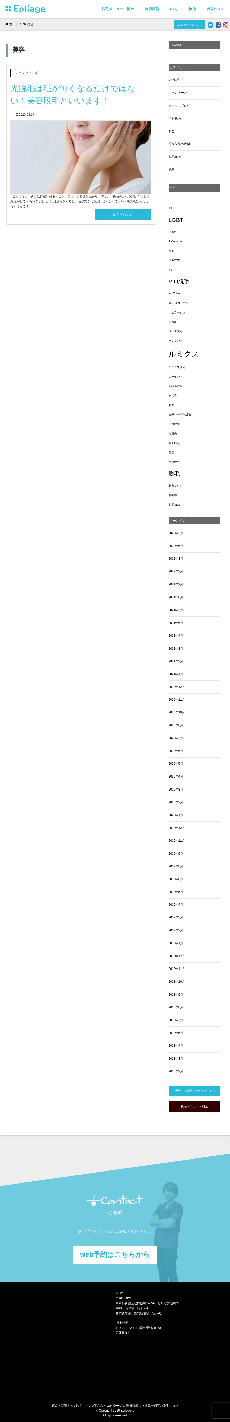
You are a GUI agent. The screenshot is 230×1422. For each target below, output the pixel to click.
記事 (172, 169)
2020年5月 (176, 764)
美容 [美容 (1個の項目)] (171, 452)
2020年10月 (177, 712)
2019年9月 (176, 853)
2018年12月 (177, 956)
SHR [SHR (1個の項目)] (171, 250)
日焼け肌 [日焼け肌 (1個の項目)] (174, 423)
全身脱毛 (175, 118)
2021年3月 (176, 648)
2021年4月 (176, 635)
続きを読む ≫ (122, 214)
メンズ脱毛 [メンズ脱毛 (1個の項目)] (176, 331)
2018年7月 (176, 1020)
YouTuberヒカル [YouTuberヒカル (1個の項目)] (178, 302)
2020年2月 (176, 802)
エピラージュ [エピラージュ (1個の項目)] (177, 312)
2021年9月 (176, 584)
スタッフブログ (179, 105)
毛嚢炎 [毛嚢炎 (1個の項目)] (173, 433)
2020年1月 (176, 815)
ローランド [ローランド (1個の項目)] (176, 376)
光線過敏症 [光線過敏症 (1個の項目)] (176, 386)
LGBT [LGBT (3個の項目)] (176, 220)
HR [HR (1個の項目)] (170, 198)
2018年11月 (177, 969)
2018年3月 (176, 1058)
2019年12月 (177, 828)
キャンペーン (178, 92)
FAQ (174, 9)
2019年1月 (176, 943)
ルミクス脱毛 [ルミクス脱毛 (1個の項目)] (177, 367)
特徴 (192, 9)
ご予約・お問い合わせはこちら (194, 1091)
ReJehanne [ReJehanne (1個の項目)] (176, 241)
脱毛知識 (175, 157)
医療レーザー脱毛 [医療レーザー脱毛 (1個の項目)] (180, 414)
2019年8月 (176, 866)
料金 (172, 131)
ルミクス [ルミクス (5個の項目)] (184, 354)
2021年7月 (176, 610)
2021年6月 (176, 623)
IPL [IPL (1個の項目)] (171, 208)
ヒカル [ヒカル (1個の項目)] (173, 321)
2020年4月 (176, 776)
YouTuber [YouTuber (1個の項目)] (174, 293)
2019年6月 (176, 879)
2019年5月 (176, 892)
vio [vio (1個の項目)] (170, 269)
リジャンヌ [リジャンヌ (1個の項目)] (176, 340)
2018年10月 (177, 981)
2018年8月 (176, 1007)
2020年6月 (176, 751)
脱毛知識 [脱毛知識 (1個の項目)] (174, 504)
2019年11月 (177, 840)
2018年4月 (176, 1045)
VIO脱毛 (174, 80)
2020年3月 (176, 789)
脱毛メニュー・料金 (118, 9)
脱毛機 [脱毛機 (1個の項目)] (173, 495)
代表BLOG (216, 9)
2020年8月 (176, 725)
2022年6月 (176, 546)
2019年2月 (176, 930)
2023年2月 (176, 533)
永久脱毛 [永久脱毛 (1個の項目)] (174, 443)
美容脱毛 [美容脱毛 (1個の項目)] (174, 461)
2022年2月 (176, 571)
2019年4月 (176, 904)
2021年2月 (176, 661)
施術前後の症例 (179, 144)
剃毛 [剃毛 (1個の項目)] (171, 405)
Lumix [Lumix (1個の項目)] (172, 231)
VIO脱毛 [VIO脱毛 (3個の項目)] (179, 281)
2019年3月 (176, 917)
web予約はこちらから (189, 24)
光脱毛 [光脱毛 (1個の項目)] (173, 395)
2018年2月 (176, 1071)
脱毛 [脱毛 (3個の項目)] (174, 474)
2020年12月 (177, 687)
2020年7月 (176, 738)
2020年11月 (177, 699)
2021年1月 (176, 674)
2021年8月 (176, 597)
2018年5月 (176, 1033)
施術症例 (152, 9)
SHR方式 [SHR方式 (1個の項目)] (174, 260)
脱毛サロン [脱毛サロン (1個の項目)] (176, 485)
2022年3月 (176, 558)
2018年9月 (176, 994)
